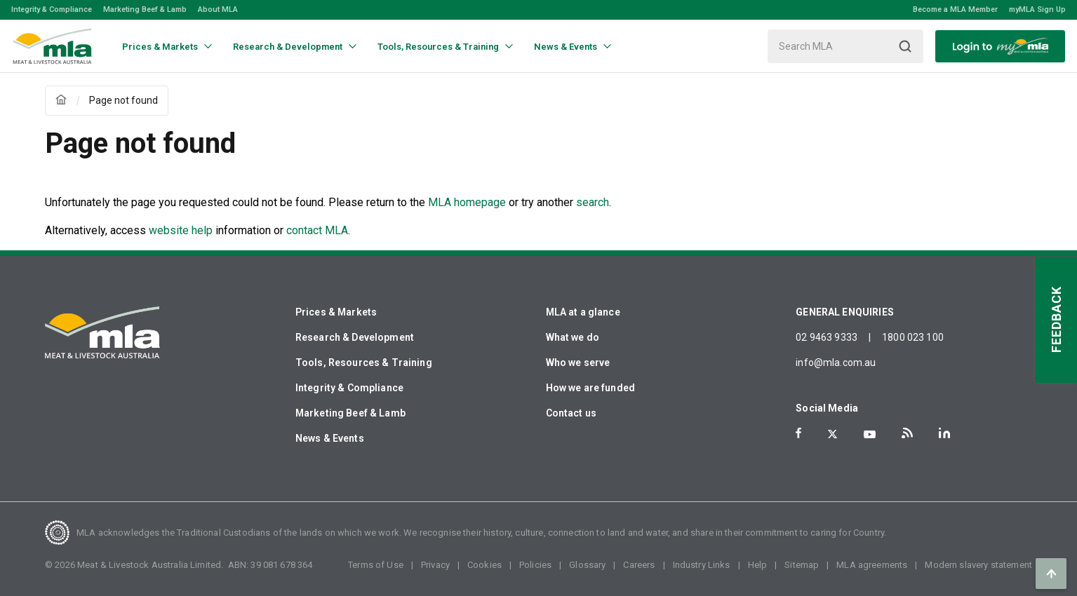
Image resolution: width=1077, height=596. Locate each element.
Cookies (484, 565)
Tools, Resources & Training (363, 362)
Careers (639, 565)
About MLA (218, 9)
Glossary (587, 565)
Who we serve (578, 362)
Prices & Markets (336, 312)
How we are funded (591, 387)
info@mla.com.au (836, 362)
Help (758, 565)
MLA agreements (871, 565)
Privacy (435, 565)
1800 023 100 (913, 337)
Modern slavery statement (978, 565)
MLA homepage (468, 202)
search (592, 202)
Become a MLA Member (955, 9)
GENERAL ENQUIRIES (845, 312)
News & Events (329, 438)
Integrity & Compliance (51, 9)
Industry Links (701, 565)
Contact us (571, 413)
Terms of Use (375, 565)
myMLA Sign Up (1037, 9)
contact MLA (317, 230)
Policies (535, 565)
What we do (573, 337)
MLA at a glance (583, 312)
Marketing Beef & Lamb (145, 9)
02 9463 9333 (826, 337)
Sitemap (801, 565)
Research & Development (354, 337)
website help (181, 230)
